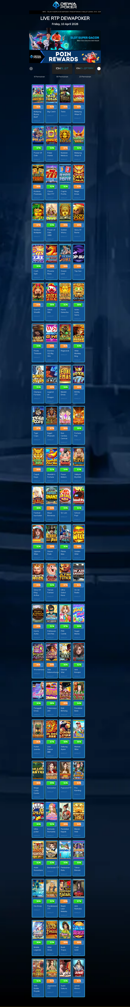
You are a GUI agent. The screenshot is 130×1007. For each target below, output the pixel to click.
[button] (99, 69)
